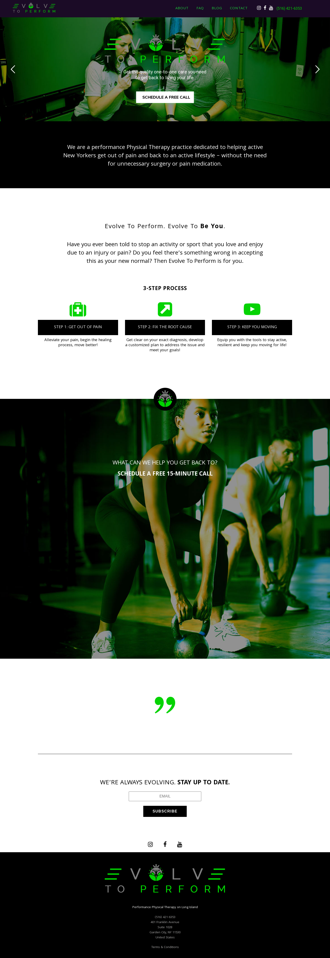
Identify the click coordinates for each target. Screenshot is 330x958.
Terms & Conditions (165, 947)
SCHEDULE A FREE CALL (166, 97)
